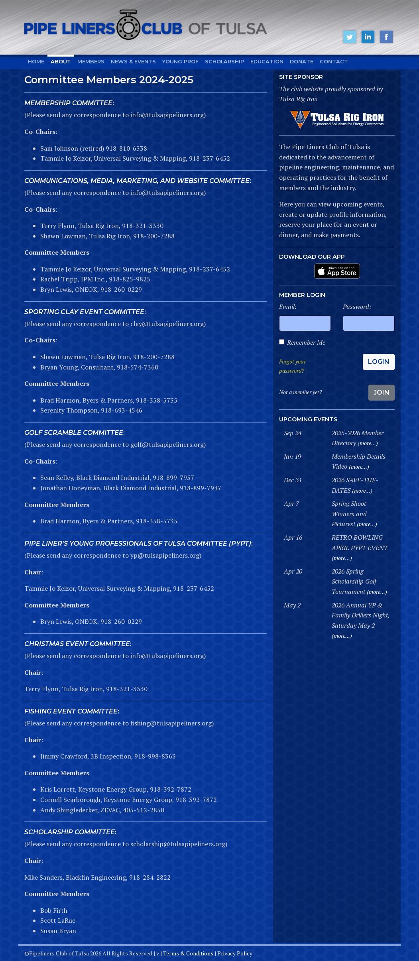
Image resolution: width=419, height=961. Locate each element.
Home (36, 62)
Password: (357, 306)
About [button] (61, 62)
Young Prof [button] (180, 62)
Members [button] (90, 62)
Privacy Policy (234, 953)
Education (266, 62)
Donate (301, 62)
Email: (288, 306)
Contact (334, 62)
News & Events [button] (133, 62)
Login (378, 362)
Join (381, 392)
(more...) (368, 443)
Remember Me (306, 342)
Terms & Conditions (188, 953)
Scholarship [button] (224, 62)
